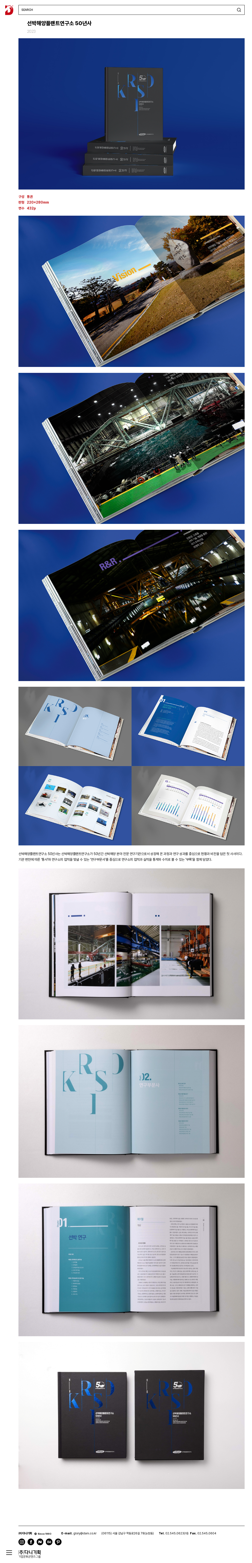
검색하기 (239, 10)
